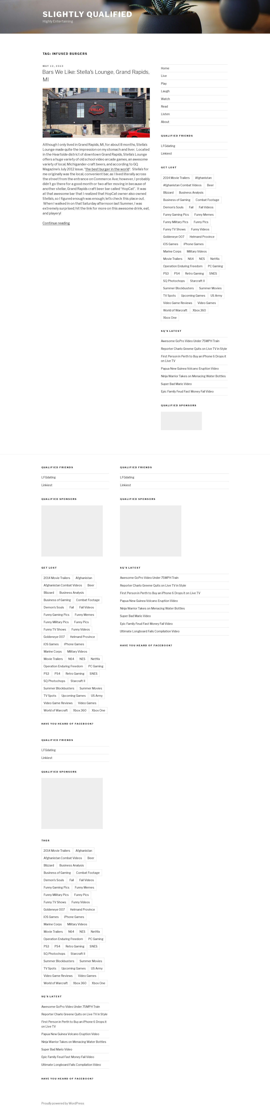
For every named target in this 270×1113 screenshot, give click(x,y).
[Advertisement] (181, 421)
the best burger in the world (107, 169)
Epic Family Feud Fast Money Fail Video (187, 391)
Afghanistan (203, 178)
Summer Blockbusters (178, 288)
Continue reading (56, 223)
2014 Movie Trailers (176, 178)
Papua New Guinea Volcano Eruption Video (190, 368)
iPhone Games (194, 244)
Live (164, 75)
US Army (216, 295)
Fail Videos (206, 207)
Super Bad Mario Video (176, 384)
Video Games (207, 303)
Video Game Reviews (177, 303)
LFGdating (168, 146)
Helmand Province (202, 236)
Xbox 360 (199, 310)
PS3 (166, 273)
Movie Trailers (172, 258)
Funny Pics (201, 222)
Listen (165, 114)
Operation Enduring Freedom (182, 266)
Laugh (165, 91)
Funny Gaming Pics (176, 214)
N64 (191, 258)
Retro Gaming (194, 273)
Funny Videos (200, 229)
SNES (213, 273)
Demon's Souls (173, 207)
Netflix (215, 258)
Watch (165, 99)
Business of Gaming (176, 200)
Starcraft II (197, 281)
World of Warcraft (175, 310)
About (165, 121)
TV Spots (169, 295)
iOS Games (170, 244)
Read (164, 106)
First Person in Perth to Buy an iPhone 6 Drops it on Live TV (160, 593)
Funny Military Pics (175, 222)
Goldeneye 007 (173, 236)
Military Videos (197, 251)
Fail (191, 207)
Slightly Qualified (88, 14)
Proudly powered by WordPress (62, 1103)
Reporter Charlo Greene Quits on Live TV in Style (194, 348)
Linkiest (166, 153)
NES (202, 258)
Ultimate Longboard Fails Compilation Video (71, 1064)
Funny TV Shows (174, 229)
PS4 (177, 273)
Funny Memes (204, 214)
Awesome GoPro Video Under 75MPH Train (190, 341)
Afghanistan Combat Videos (182, 185)
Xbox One (170, 317)
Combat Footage (207, 200)
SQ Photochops (174, 281)
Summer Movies (210, 288)
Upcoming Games (193, 295)
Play (164, 83)
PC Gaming (215, 266)
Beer (210, 185)
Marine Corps (172, 251)
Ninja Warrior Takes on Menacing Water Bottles (193, 376)
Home (165, 68)
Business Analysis (191, 192)
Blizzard (168, 192)
